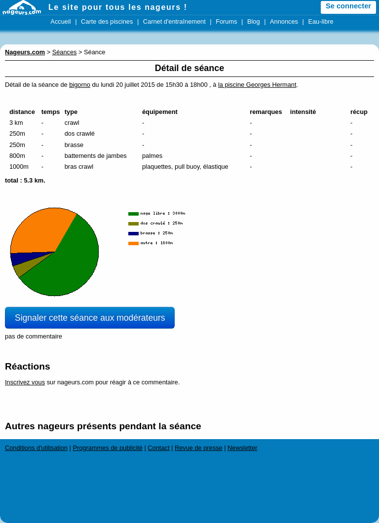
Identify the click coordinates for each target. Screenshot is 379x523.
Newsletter (242, 447)
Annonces (284, 21)
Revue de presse (199, 447)
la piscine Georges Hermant (257, 84)
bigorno (79, 84)
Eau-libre (320, 21)
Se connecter (348, 6)
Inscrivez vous (25, 382)
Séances (64, 52)
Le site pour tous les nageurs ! (118, 7)
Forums (226, 21)
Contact (158, 447)
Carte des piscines (107, 21)
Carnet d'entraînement (174, 21)
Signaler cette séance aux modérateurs (90, 318)
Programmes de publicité (108, 447)
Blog (253, 21)
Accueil (60, 21)
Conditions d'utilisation (36, 447)
